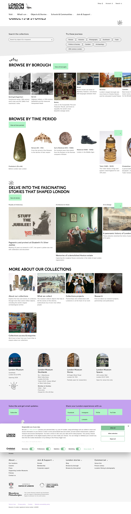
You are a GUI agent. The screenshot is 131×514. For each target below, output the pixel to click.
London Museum (14, 445)
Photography (93, 45)
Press (10, 472)
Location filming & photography (105, 472)
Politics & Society (74, 49)
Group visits (41, 448)
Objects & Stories (75, 442)
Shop (100, 3)
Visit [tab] (12, 17)
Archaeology (100, 49)
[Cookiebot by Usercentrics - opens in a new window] (11, 510)
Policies (11, 477)
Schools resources (101, 450)
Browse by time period (73, 472)
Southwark (106, 45)
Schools (97, 445)
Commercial (101, 464)
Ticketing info (13, 455)
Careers (11, 470)
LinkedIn (85, 423)
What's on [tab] (22, 17)
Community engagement (102, 453)
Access (11, 457)
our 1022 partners (32, 491)
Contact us (12, 479)
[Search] (52, 45)
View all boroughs (61, 71)
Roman (71, 45)
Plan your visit (13, 453)
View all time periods (17, 130)
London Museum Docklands (18, 448)
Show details (88, 510)
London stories (74, 464)
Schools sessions (100, 448)
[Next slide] (120, 80)
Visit (12, 442)
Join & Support (45, 464)
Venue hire (98, 467)
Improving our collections (74, 455)
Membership (41, 470)
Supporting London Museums (18, 475)
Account (109, 3)
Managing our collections (74, 453)
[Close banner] (128, 487)
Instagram (85, 416)
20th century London (75, 54)
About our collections (73, 445)
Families (11, 450)
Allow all (112, 489)
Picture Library (99, 470)
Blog (67, 467)
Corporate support (43, 472)
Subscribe (13, 416)
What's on (43, 442)
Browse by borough (72, 470)
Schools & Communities (107, 442)
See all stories (15, 203)
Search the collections (19, 39)
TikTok (99, 416)
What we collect (71, 448)
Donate (39, 467)
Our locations (13, 467)
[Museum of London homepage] (25, 7)
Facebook (71, 416)
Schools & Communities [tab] (62, 17)
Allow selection (112, 495)
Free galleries (41, 445)
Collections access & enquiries (76, 450)
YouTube (113, 416)
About (13, 464)
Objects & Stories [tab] (40, 17)
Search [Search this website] (119, 3)
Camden (88, 49)
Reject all (113, 500)
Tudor (117, 45)
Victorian (81, 45)
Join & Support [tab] (84, 17)
